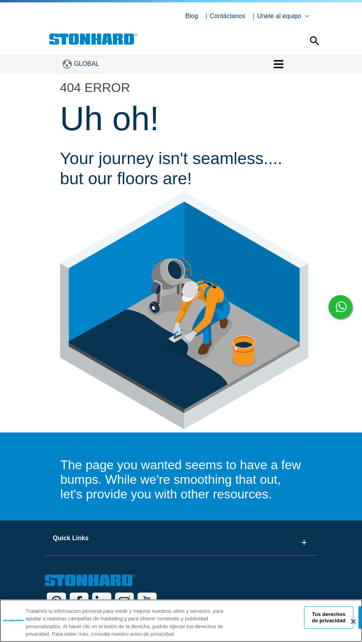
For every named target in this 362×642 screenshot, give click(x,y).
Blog (191, 16)
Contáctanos (227, 16)
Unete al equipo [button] (279, 16)
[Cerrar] (353, 621)
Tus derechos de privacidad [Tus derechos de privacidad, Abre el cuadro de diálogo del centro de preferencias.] (329, 617)
